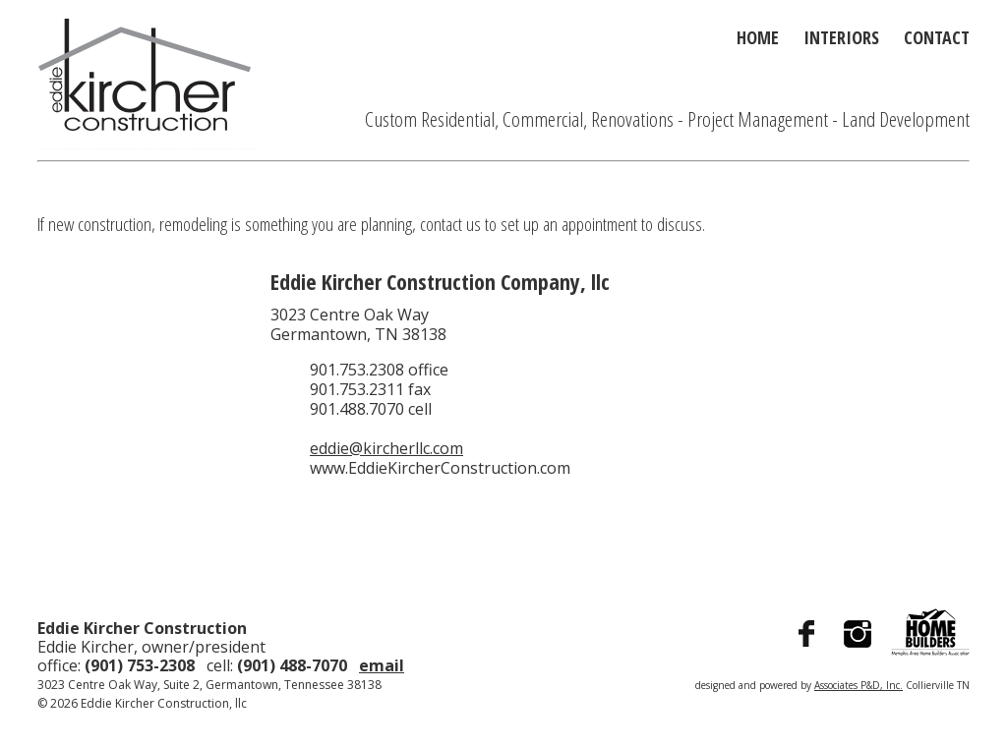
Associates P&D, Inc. (858, 685)
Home (758, 37)
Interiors (841, 37)
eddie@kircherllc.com (386, 448)
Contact (937, 37)
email (381, 665)
